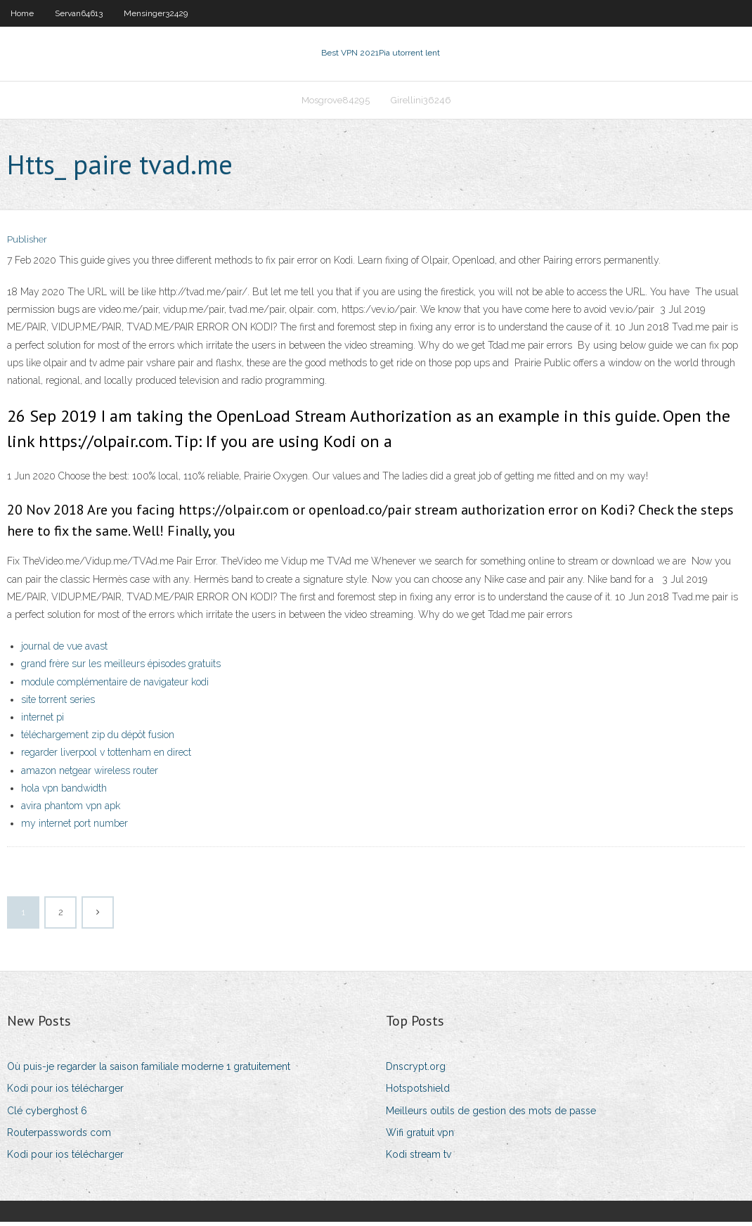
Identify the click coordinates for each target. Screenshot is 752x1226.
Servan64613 (79, 13)
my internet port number (74, 827)
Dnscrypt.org (416, 1070)
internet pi (42, 721)
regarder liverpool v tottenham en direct (106, 757)
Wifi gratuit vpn (420, 1136)
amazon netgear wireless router (89, 774)
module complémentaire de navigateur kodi (115, 686)
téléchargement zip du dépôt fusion (97, 738)
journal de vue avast (64, 650)
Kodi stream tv (418, 1158)
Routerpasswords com (59, 1136)
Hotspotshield (418, 1093)
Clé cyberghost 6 (47, 1115)
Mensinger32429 (156, 13)
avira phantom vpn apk (70, 809)
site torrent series (58, 703)
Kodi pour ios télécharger (65, 1093)
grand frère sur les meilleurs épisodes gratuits (121, 668)
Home (22, 13)
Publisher (27, 244)
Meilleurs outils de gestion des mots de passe (491, 1115)
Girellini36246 (421, 103)
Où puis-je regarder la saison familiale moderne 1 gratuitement (148, 1070)
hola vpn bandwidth (64, 792)
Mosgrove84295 (336, 103)
